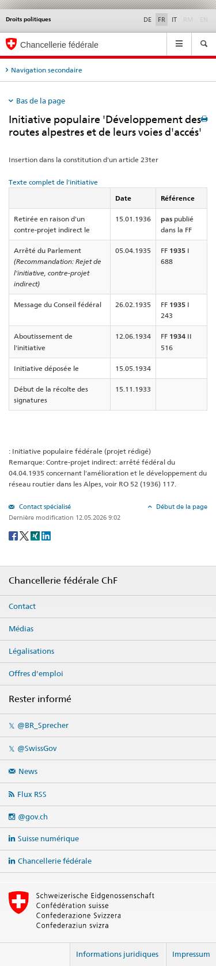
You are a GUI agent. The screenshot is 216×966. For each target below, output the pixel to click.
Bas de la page (40, 100)
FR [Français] (161, 20)
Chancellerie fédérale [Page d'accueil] (59, 44)
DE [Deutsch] (147, 20)
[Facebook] (14, 535)
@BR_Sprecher (43, 725)
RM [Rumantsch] (188, 20)
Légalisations (31, 651)
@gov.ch (33, 816)
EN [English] (204, 20)
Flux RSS (32, 794)
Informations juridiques (117, 954)
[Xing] (36, 535)
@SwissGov (36, 748)
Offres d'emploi (36, 673)
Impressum (191, 954)
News (27, 771)
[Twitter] (25, 535)
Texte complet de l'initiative (53, 182)
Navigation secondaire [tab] (46, 70)
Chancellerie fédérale (55, 860)
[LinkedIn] (46, 535)
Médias (21, 628)
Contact (22, 606)
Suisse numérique (48, 838)
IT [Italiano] (174, 20)
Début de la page (180, 507)
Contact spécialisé (44, 507)
